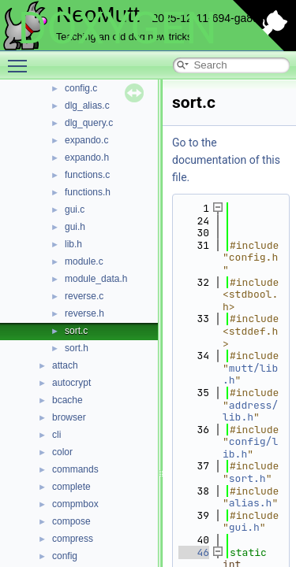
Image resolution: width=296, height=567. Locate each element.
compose (71, 521)
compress (72, 538)
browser (69, 417)
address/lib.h (250, 411)
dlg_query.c (89, 122)
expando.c (86, 140)
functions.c (87, 174)
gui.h (75, 226)
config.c (81, 88)
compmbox (75, 504)
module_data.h (96, 278)
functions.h (88, 192)
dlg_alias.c (87, 105)
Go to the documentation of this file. (226, 159)
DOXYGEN (117, 28)
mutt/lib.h (250, 374)
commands (75, 469)
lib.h (73, 244)
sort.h (76, 348)
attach (65, 365)
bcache (67, 400)
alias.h (250, 503)
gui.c (74, 209)
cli (56, 434)
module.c (84, 261)
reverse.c (84, 296)
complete (71, 486)
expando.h (87, 157)
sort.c (76, 330)
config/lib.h (250, 448)
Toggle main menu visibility (21, 59)
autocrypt (71, 382)
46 (193, 552)
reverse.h (84, 313)
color (62, 452)
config (64, 555)
